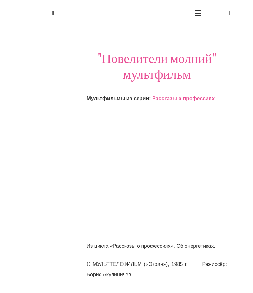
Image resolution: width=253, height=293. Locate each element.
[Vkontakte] (218, 13)
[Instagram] (230, 13)
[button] (53, 13)
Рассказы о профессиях (183, 98)
